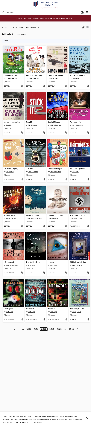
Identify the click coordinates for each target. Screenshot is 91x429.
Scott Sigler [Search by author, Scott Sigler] (53, 265)
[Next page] (78, 329)
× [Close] (86, 418)
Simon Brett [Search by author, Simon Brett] (54, 78)
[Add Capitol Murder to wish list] (65, 132)
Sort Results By (8, 34)
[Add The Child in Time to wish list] (43, 272)
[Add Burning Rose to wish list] (21, 226)
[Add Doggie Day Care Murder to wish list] (21, 86)
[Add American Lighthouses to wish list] (87, 179)
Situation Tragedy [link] (11, 169)
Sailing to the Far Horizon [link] (34, 216)
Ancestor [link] (51, 309)
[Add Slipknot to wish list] (43, 179)
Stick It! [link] (29, 122)
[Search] (3, 12)
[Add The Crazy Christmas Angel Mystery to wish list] (87, 319)
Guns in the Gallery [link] (55, 76)
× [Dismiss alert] (81, 18)
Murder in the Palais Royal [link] (78, 76)
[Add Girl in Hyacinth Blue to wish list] (87, 272)
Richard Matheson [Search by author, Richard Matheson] (12, 265)
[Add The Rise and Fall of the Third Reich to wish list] (87, 226)
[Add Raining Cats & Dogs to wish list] (43, 86)
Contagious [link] (8, 309)
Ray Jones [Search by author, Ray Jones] (75, 172)
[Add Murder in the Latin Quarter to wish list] (21, 132)
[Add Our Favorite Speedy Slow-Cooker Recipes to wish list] (65, 179)
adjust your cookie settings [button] (32, 422)
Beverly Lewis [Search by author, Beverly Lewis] (76, 312)
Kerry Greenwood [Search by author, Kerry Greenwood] (77, 125)
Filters (6, 41)
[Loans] (82, 13)
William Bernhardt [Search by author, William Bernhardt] (55, 125)
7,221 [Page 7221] (51, 329)
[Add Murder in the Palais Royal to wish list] (87, 86)
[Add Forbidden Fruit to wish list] (87, 132)
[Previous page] (15, 329)
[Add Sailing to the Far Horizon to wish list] (43, 226)
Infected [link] (51, 262)
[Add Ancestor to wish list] (65, 319)
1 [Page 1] (19, 329)
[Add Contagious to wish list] (21, 319)
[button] (83, 28)
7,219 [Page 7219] (36, 329)
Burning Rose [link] (9, 216)
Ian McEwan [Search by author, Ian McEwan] (32, 265)
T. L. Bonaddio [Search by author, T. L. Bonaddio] (32, 125)
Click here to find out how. (62, 18)
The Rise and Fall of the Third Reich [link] (78, 216)
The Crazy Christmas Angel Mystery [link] (78, 309)
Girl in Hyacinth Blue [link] (78, 262)
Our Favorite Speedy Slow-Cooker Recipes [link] (56, 169)
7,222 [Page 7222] (59, 329)
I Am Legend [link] (9, 262)
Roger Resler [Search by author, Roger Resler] (54, 218)
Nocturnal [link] (30, 309)
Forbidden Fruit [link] (76, 122)
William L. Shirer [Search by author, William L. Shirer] (77, 218)
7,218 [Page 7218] (28, 329)
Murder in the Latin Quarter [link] (12, 122)
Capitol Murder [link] (54, 122)
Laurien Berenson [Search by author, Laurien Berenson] (11, 78)
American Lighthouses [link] (78, 169)
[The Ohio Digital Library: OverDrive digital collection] (45, 5)
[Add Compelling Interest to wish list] (65, 226)
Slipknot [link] (29, 169)
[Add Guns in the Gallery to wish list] (65, 86)
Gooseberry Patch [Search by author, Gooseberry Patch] (55, 172)
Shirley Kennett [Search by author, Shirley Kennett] (11, 218)
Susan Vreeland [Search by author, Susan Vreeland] (77, 265)
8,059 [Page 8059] (71, 329)
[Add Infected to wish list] (65, 272)
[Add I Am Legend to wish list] (21, 272)
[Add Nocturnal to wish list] (43, 319)
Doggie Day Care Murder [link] (12, 76)
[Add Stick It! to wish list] (43, 132)
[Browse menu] (87, 12)
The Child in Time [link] (33, 262)
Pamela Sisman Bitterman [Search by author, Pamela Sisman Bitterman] (35, 218)
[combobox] (41, 12)
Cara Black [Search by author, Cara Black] (75, 78)
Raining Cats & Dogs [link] (34, 76)
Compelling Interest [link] (55, 216)
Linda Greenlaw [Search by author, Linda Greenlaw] (33, 172)
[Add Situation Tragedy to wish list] (21, 179)
